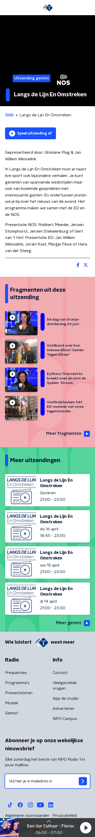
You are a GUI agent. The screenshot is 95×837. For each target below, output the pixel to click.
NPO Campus (65, 719)
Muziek (11, 703)
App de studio (66, 698)
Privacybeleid (64, 815)
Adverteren (63, 709)
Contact (60, 673)
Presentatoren (18, 693)
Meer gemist (73, 623)
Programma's (17, 683)
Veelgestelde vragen (65, 685)
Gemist (11, 713)
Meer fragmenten (68, 434)
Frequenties (16, 673)
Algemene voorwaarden (27, 815)
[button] (86, 828)
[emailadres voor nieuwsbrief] (47, 781)
